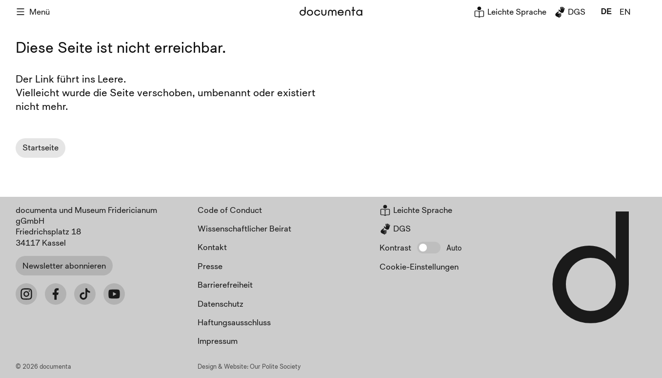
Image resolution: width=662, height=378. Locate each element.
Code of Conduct (230, 210)
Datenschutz (220, 303)
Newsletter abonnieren (64, 265)
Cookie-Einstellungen (419, 266)
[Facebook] (55, 294)
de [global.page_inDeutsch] (606, 11)
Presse (210, 266)
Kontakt (212, 247)
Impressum (218, 341)
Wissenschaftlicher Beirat (244, 228)
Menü (33, 11)
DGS (569, 11)
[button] (429, 247)
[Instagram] (26, 294)
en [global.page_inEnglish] (625, 11)
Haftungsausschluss (234, 322)
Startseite (40, 147)
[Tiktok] (85, 294)
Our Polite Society (275, 366)
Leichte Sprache (510, 11)
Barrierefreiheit (225, 284)
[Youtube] (114, 294)
